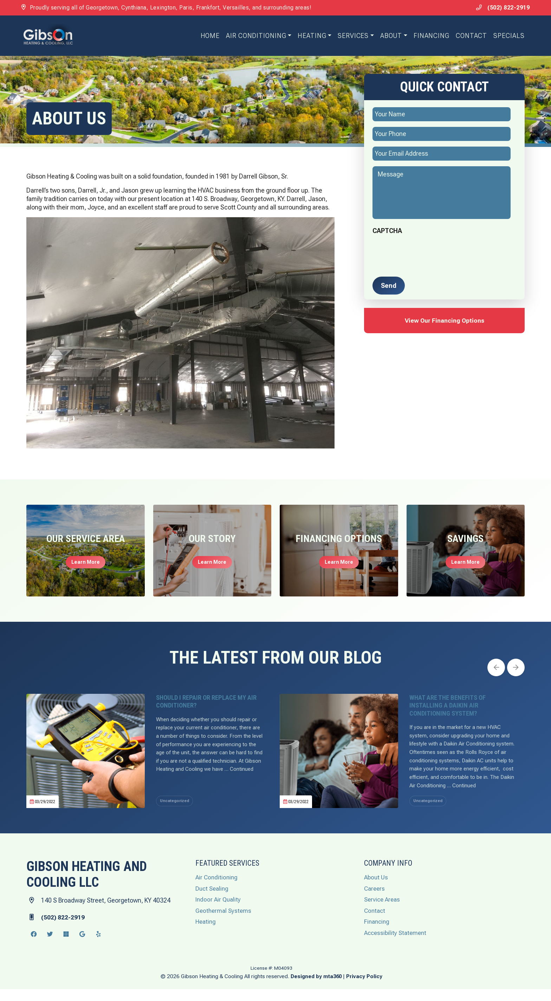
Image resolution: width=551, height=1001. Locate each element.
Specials (506, 36)
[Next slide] (516, 668)
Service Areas (383, 911)
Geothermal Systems (224, 922)
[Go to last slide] (497, 668)
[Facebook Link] (33, 946)
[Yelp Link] (98, 946)
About (388, 36)
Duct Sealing (213, 900)
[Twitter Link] (50, 946)
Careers (375, 900)
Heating (309, 36)
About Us (376, 889)
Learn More (85, 563)
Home (207, 36)
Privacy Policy (366, 988)
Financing (428, 36)
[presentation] (425, 252)
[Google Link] (82, 946)
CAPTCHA (387, 231)
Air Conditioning (253, 36)
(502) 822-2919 (498, 7)
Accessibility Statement (397, 944)
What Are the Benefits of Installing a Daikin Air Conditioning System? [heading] (452, 708)
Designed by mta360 (316, 988)
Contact (468, 36)
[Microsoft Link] (66, 946)
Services (350, 36)
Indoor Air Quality (219, 911)
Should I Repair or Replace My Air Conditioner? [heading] (208, 704)
